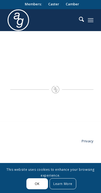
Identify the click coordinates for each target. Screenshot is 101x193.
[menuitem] (33, 4)
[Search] (79, 20)
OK (37, 183)
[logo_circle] (48, 20)
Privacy (87, 141)
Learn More (62, 183)
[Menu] (90, 20)
